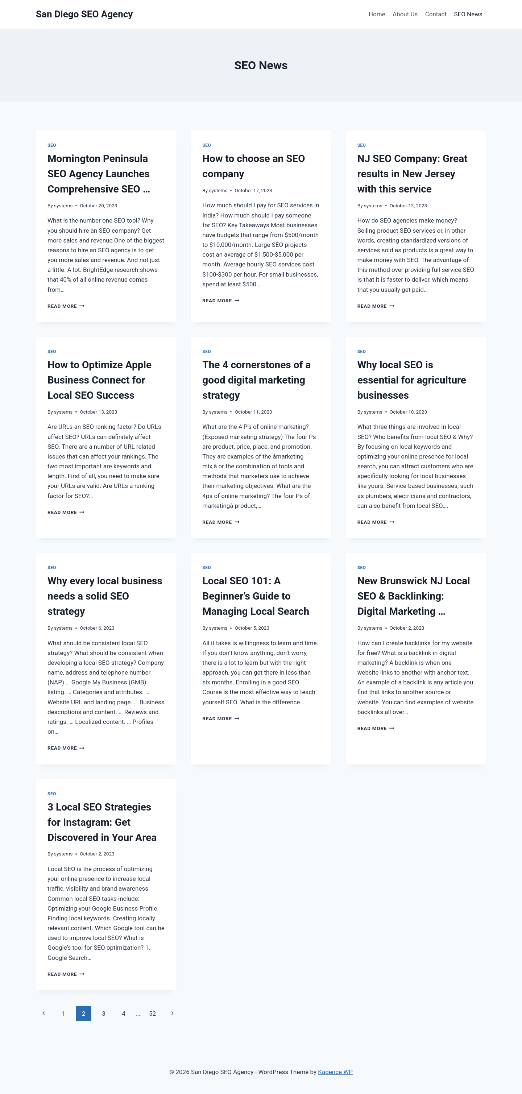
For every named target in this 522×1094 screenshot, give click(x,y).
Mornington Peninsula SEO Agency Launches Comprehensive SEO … (98, 174)
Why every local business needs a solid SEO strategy (104, 596)
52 (152, 1013)
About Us (405, 14)
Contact (436, 14)
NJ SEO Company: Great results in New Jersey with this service (412, 174)
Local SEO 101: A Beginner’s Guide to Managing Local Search (255, 596)
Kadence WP (335, 1072)
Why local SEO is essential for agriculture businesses (412, 380)
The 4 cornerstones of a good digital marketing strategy (256, 380)
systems (63, 205)
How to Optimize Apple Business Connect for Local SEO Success (99, 380)
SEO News (468, 14)
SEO (51, 145)
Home (377, 14)
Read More (65, 306)
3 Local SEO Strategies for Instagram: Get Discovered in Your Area (102, 822)
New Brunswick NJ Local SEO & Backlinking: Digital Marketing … (413, 596)
